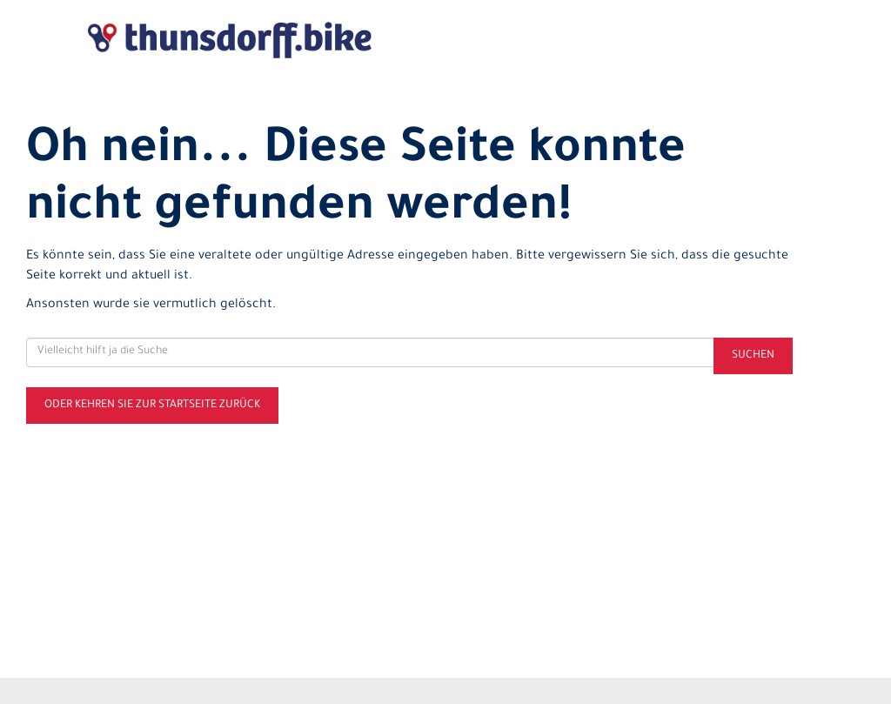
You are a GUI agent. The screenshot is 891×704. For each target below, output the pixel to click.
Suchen (753, 356)
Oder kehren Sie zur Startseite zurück (152, 405)
